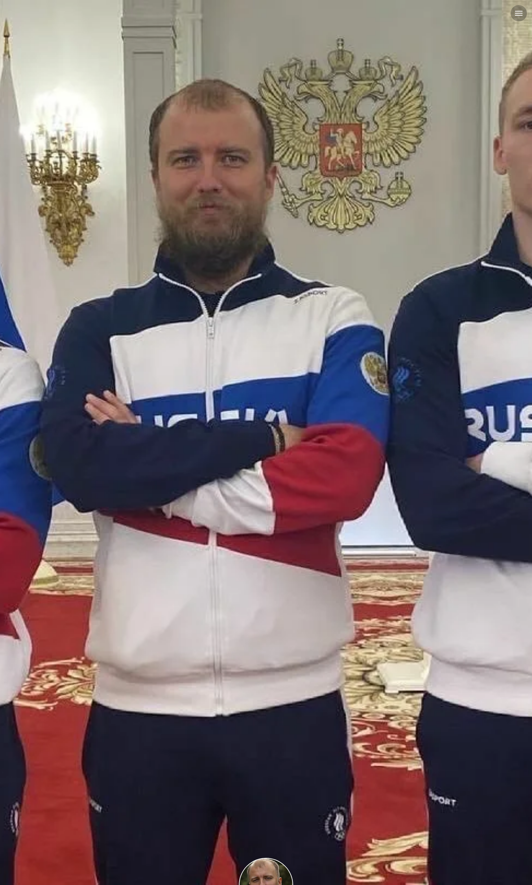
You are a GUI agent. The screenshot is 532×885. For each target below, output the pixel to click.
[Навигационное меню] (518, 13)
